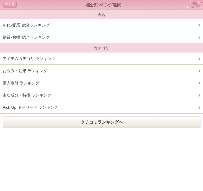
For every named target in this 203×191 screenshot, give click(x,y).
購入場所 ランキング (21, 83)
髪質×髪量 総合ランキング (26, 37)
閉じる (10, 4)
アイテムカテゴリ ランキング (29, 58)
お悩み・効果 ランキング (25, 70)
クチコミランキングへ (102, 122)
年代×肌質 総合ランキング (26, 25)
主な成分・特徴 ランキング (27, 95)
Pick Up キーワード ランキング (30, 107)
